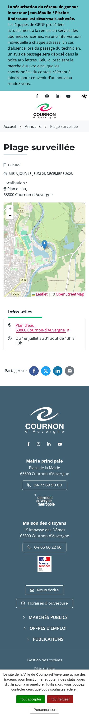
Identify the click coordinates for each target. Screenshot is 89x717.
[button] (44, 245)
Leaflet (40, 294)
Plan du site (44, 668)
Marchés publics (48, 617)
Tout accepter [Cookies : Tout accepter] (30, 699)
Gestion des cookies (44, 660)
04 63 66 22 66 (44, 547)
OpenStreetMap (70, 294)
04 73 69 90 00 (44, 485)
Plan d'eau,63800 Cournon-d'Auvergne (42, 328)
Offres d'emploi (48, 628)
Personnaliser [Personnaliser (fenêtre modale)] (45, 710)
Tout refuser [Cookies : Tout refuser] (60, 699)
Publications (48, 639)
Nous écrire (44, 590)
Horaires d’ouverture (44, 603)
